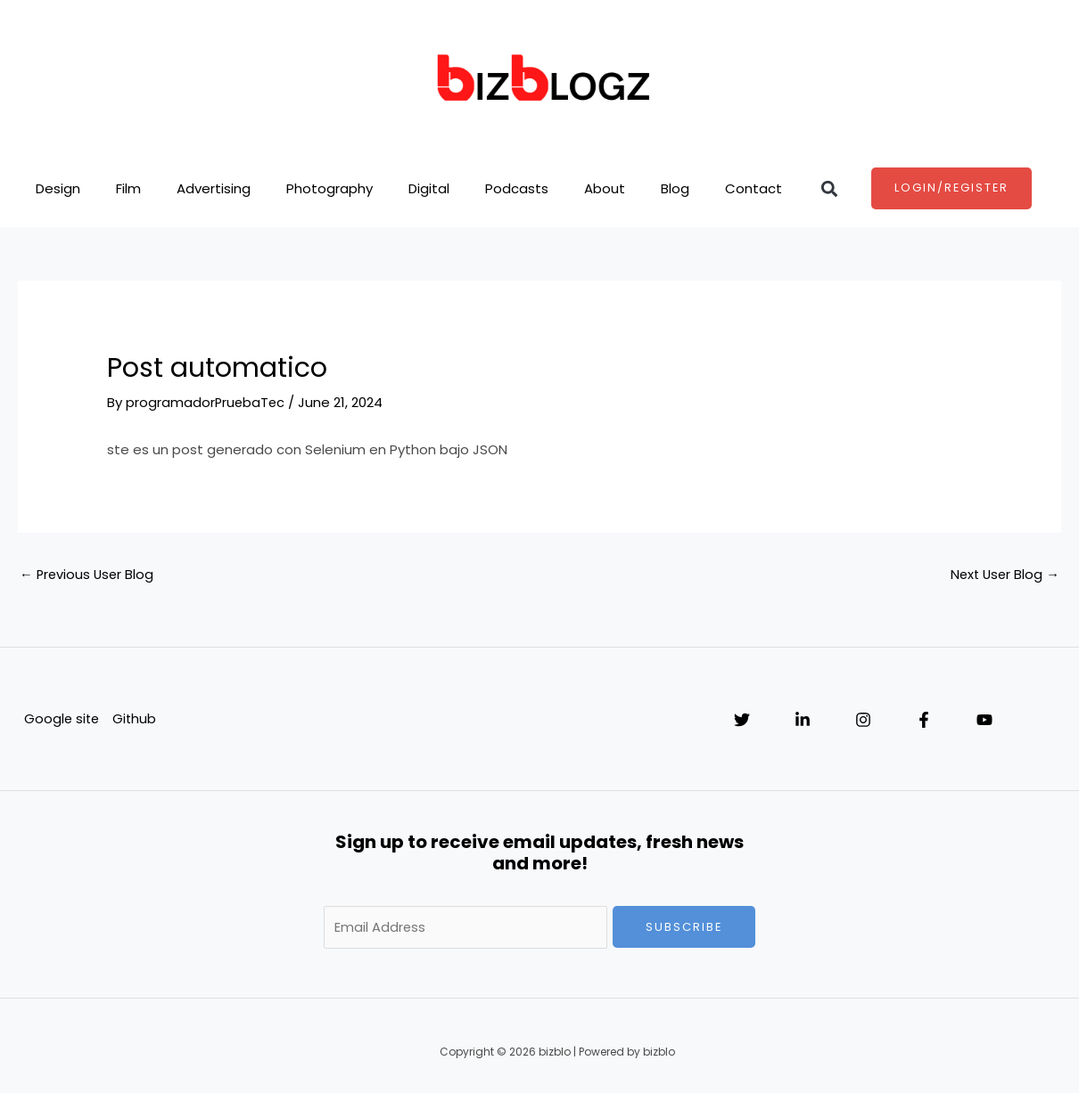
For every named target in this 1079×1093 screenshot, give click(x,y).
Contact (753, 188)
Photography (329, 188)
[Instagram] (863, 720)
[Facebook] (924, 720)
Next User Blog (1003, 574)
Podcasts (516, 188)
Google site (61, 718)
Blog (675, 188)
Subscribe (684, 926)
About (604, 188)
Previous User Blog (88, 574)
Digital (428, 188)
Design (58, 188)
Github (135, 718)
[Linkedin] (803, 720)
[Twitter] (742, 720)
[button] (829, 188)
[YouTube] (984, 720)
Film (128, 188)
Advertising (214, 188)
